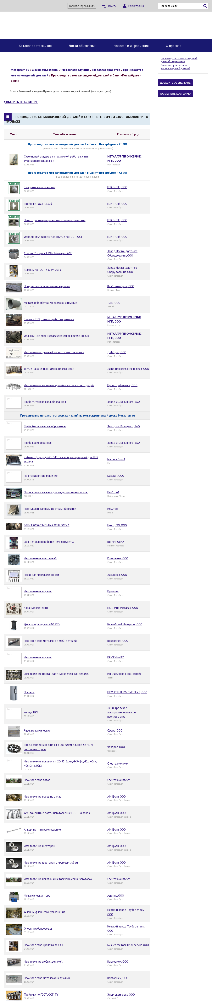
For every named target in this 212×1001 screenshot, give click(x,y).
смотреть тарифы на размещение (93, 148)
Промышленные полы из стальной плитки (50, 509)
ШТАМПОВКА (115, 542)
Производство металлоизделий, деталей (50, 641)
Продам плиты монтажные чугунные (47, 286)
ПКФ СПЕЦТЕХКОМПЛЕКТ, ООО (127, 692)
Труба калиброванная (38, 443)
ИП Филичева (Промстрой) (124, 674)
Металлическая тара (37, 895)
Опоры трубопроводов (38, 928)
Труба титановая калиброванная (45, 402)
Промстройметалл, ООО (122, 385)
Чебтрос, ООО (116, 747)
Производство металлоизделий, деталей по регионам (179, 60)
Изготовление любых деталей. (43, 961)
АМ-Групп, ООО (116, 796)
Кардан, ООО (115, 476)
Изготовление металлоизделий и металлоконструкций (59, 385)
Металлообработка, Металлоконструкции (50, 303)
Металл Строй (116, 459)
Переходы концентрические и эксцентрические (54, 220)
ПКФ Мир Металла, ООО (122, 608)
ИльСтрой (113, 492)
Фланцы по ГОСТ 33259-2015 (42, 270)
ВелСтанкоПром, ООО (120, 286)
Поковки (29, 692)
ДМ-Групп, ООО (116, 352)
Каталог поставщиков (35, 45)
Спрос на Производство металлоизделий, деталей (175, 67)
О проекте (173, 45)
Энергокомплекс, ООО (121, 994)
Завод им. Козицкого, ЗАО (123, 402)
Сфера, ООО (114, 730)
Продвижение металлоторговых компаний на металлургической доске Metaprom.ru (77, 415)
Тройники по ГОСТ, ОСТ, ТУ (41, 994)
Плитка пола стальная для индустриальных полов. (56, 492)
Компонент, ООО (117, 558)
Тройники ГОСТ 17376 (38, 204)
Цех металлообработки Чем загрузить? (49, 542)
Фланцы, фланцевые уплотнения (44, 912)
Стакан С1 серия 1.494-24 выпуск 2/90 (48, 253)
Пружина (113, 591)
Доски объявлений (82, 45)
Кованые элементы (36, 608)
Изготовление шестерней (40, 558)
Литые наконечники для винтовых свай (49, 369)
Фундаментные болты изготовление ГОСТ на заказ (57, 813)
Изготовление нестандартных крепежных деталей (56, 674)
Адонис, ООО (115, 895)
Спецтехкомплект (118, 763)
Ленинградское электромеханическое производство (121, 712)
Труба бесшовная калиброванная (45, 426)
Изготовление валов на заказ (42, 796)
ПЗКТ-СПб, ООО (117, 187)
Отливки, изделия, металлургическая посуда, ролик (56, 336)
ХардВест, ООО (117, 575)
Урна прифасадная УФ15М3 (42, 624)
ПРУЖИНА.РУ (115, 657)
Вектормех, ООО (117, 641)
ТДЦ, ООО (113, 303)
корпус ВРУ (31, 712)
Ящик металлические (37, 730)
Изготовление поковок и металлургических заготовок (58, 879)
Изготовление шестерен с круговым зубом (51, 862)
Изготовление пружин (38, 591)
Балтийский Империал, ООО (124, 624)
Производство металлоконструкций (47, 978)
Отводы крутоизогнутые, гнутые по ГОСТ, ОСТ (53, 237)
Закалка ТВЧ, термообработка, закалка (49, 319)
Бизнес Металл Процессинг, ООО (128, 945)
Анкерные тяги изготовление (42, 829)
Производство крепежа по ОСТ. (44, 945)
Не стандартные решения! (41, 476)
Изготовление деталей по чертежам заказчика (54, 352)
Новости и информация (131, 45)
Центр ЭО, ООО (117, 525)
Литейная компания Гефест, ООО (128, 369)
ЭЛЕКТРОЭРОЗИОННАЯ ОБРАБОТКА (46, 525)
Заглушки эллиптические (39, 187)
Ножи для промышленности (41, 575)
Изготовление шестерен (39, 846)
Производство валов (37, 780)
